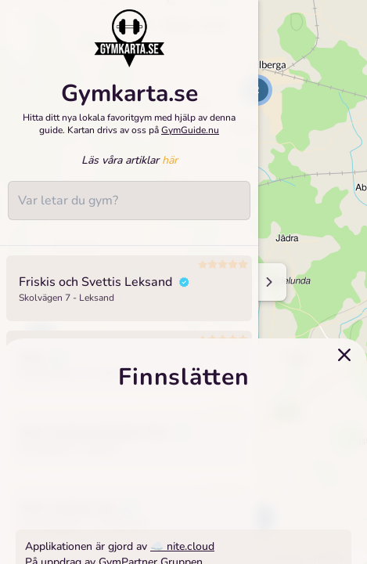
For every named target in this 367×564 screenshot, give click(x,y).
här (170, 160)
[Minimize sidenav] (268, 282)
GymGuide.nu (190, 130)
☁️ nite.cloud (182, 546)
